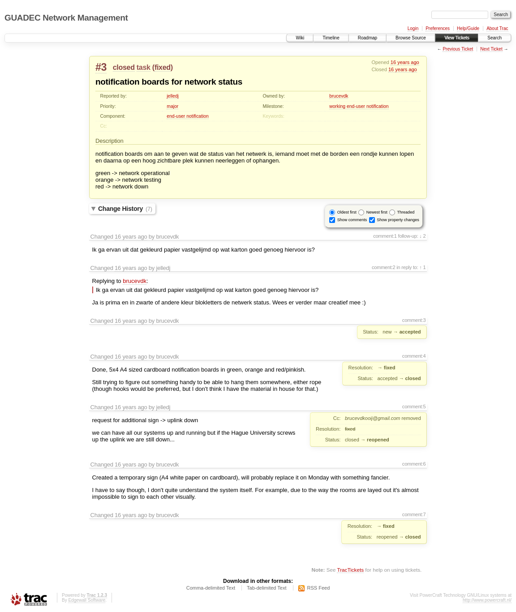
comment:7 (414, 514)
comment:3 (414, 320)
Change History (125, 208)
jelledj (173, 96)
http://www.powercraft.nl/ (487, 600)
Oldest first (347, 212)
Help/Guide (468, 28)
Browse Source (411, 37)
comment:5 (414, 406)
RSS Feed (318, 588)
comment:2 (384, 267)
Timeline (330, 37)
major (172, 106)
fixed (163, 67)
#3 (101, 67)
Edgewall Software (86, 600)
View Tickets (456, 37)
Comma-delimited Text (210, 588)
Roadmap (367, 37)
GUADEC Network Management (66, 17)
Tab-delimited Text (266, 588)
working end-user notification (358, 106)
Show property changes (398, 220)
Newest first (376, 212)
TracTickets (350, 570)
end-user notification (188, 116)
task (143, 67)
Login (413, 28)
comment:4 (414, 356)
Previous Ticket (458, 49)
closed (124, 67)
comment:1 (385, 236)
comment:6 (414, 463)
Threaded (406, 212)
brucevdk (338, 96)
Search (494, 37)
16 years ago (405, 62)
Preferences (438, 28)
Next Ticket (491, 49)
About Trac (497, 28)
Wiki (300, 37)
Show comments (352, 220)
